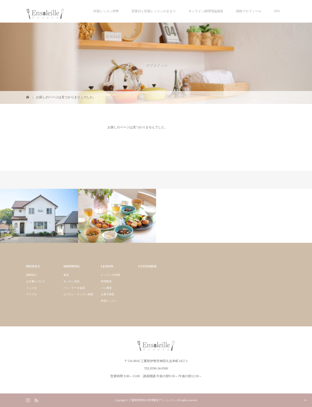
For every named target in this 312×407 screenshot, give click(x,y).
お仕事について (35, 281)
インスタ (31, 288)
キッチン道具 (71, 281)
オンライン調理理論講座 (205, 11)
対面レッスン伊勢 (106, 11)
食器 (66, 274)
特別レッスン (109, 300)
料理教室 (106, 281)
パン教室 (106, 288)
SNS (277, 11)
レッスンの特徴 (110, 274)
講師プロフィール (248, 11)
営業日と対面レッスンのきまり (153, 11)
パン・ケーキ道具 (74, 288)
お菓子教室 (107, 294)
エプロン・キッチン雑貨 (78, 294)
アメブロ (31, 294)
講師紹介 (31, 274)
